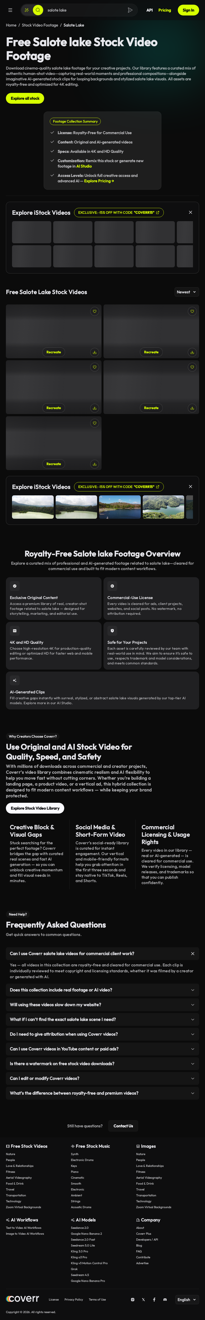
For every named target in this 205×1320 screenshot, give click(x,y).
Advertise (142, 1263)
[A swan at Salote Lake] (151, 331)
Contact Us (123, 1125)
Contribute (143, 1257)
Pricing (164, 10)
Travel (10, 1189)
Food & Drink (15, 1183)
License (54, 1299)
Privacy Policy (73, 1299)
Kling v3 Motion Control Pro (89, 1263)
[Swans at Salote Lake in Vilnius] (54, 331)
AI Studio (84, 166)
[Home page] (22, 1299)
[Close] (190, 212)
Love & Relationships (19, 1166)
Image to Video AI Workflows (25, 1233)
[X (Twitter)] (143, 1299)
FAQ (139, 1251)
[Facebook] (154, 1299)
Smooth (76, 1183)
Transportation (16, 1195)
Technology (13, 1201)
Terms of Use (97, 1299)
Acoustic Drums (81, 1207)
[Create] (27, 10)
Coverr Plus (143, 1233)
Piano (74, 1172)
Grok (74, 1269)
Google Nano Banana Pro (88, 1281)
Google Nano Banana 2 (86, 1233)
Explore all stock (25, 98)
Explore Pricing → (99, 180)
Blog (139, 1245)
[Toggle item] (192, 953)
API (149, 10)
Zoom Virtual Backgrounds (23, 1207)
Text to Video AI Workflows (23, 1228)
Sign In (188, 10)
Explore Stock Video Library (35, 808)
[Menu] (10, 10)
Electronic (77, 1189)
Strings (75, 1201)
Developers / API (147, 1239)
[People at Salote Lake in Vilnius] (54, 387)
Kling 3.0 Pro (79, 1251)
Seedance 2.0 (80, 1228)
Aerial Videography (19, 1177)
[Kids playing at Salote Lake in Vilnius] (54, 443)
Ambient (76, 1195)
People (10, 1160)
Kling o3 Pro (79, 1257)
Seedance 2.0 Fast (83, 1239)
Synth (74, 1154)
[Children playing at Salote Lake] (151, 387)
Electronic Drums (82, 1160)
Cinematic (77, 1177)
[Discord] (165, 1299)
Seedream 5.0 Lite (83, 1245)
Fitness (10, 1172)
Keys (74, 1166)
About (140, 1228)
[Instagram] (132, 1299)
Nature (10, 1154)
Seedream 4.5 (80, 1275)
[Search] (38, 10)
